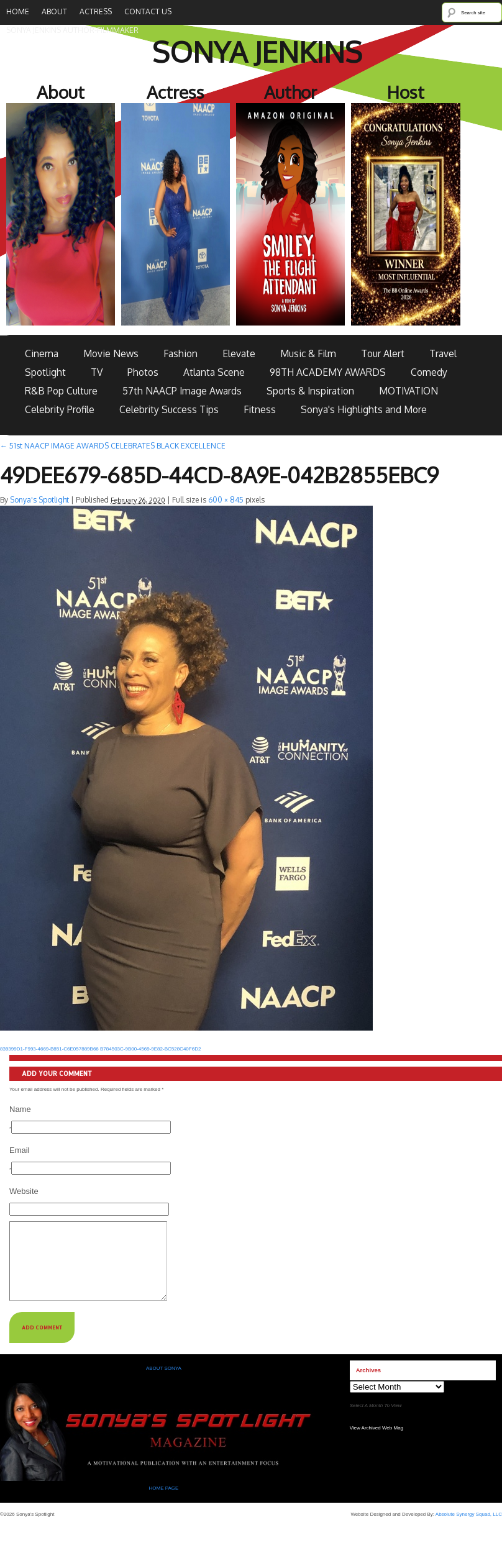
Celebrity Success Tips (169, 409)
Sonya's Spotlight (39, 499)
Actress (96, 11)
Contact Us (147, 11)
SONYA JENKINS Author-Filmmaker (72, 30)
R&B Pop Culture (61, 391)
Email (19, 1150)
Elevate (238, 353)
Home (17, 11)
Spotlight (45, 372)
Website (24, 1191)
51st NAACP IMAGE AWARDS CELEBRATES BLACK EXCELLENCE (113, 445)
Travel (443, 353)
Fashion (180, 353)
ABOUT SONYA (163, 1383)
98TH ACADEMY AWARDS (328, 372)
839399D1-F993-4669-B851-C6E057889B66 (49, 1049)
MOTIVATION (408, 391)
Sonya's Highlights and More (364, 409)
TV (97, 372)
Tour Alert (382, 353)
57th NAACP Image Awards (182, 391)
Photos (142, 372)
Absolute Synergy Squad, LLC (469, 1529)
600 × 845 (226, 499)
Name (20, 1109)
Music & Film (308, 353)
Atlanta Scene (214, 372)
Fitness (260, 409)
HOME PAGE (164, 1503)
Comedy (429, 372)
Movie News (111, 353)
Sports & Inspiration (310, 391)
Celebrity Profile (59, 409)
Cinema (41, 353)
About (54, 11)
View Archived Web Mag (376, 1443)
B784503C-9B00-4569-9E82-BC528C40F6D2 (150, 1049)
